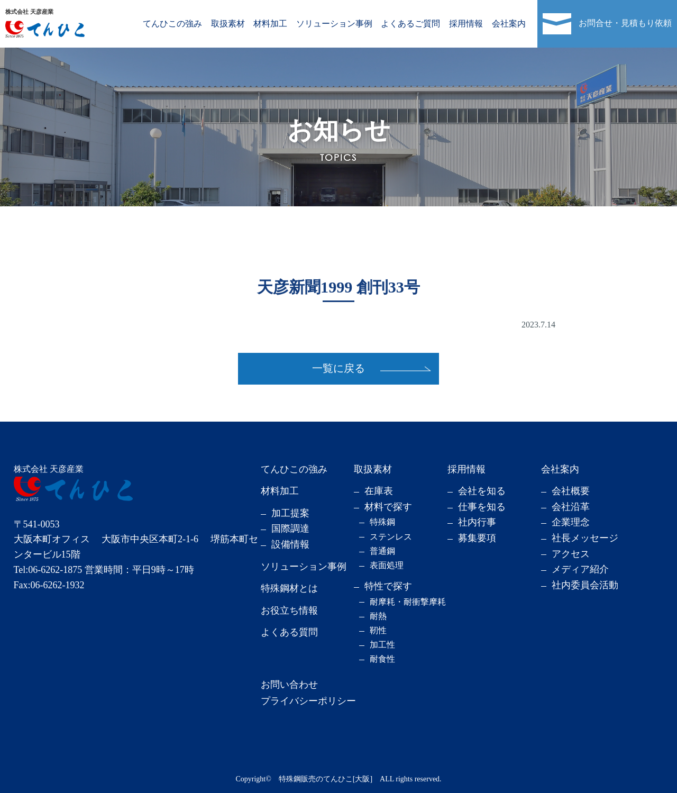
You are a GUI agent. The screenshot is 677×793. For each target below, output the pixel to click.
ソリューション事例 (334, 23)
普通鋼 (382, 550)
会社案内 (509, 23)
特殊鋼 (382, 521)
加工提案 (290, 513)
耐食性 (382, 658)
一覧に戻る (338, 368)
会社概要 (571, 491)
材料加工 (270, 23)
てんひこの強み (172, 23)
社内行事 (477, 522)
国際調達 (290, 528)
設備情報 (290, 544)
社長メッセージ (585, 538)
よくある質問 (289, 632)
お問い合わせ (289, 684)
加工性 (382, 644)
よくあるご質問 (410, 23)
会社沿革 (571, 507)
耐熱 (378, 616)
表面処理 (387, 565)
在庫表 (378, 491)
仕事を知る (482, 507)
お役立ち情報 (289, 610)
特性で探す (388, 586)
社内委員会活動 (585, 585)
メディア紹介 (580, 569)
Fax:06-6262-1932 (49, 585)
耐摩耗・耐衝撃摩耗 (408, 601)
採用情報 (466, 23)
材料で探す (388, 507)
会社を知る (482, 491)
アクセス (571, 554)
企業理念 (571, 522)
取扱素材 (228, 23)
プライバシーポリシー (308, 701)
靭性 (378, 630)
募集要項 (477, 538)
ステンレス (391, 536)
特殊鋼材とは (289, 588)
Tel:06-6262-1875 (48, 569)
